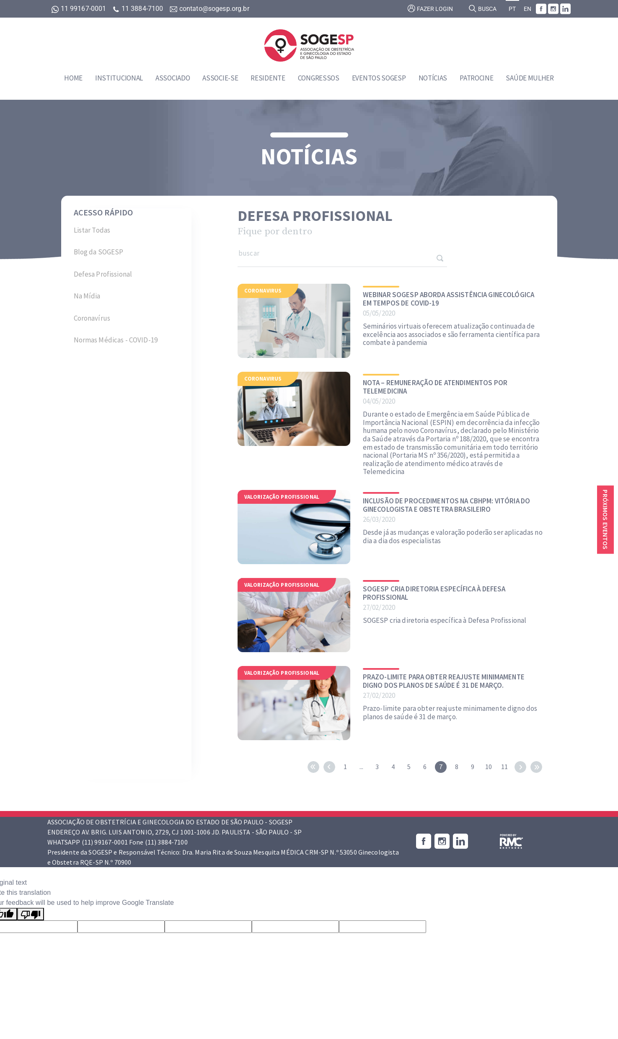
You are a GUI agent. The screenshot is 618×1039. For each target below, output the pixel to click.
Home (73, 78)
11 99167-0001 (80, 9)
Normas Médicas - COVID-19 (116, 340)
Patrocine (476, 78)
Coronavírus (92, 318)
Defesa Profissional (103, 274)
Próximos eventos (605, 519)
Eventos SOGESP (379, 78)
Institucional (119, 78)
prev (329, 767)
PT (512, 9)
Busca (482, 8)
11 (504, 766)
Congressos (318, 78)
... (361, 766)
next (520, 767)
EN (527, 9)
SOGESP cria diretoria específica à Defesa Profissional (434, 593)
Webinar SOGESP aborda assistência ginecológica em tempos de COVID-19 (448, 299)
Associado (172, 78)
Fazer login (430, 8)
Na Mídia (87, 296)
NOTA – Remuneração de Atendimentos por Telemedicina (435, 387)
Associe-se (220, 78)
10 (488, 766)
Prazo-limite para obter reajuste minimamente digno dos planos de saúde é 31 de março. (444, 681)
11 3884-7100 (138, 9)
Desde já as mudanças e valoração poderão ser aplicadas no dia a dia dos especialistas (453, 537)
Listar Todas (92, 230)
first (313, 767)
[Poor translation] (30, 914)
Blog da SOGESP (99, 252)
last (536, 767)
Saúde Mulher (529, 78)
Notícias (433, 78)
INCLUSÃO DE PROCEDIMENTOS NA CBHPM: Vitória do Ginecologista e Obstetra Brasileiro (446, 505)
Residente (268, 78)
